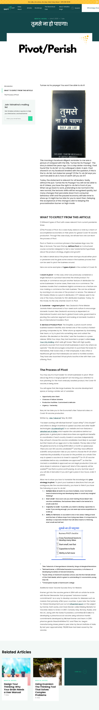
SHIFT (13, 8)
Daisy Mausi (19, 8)
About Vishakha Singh (64, 8)
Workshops (38, 8)
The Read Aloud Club (50, 8)
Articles (29, 8)
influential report (76, 604)
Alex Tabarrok (55, 418)
